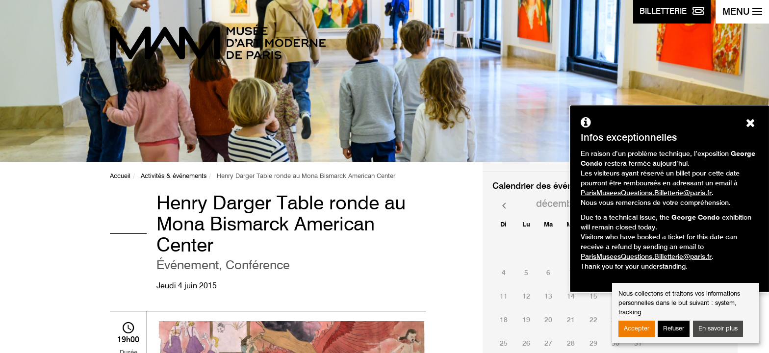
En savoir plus (718, 329)
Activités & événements (173, 176)
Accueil (120, 176)
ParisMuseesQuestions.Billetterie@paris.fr (646, 193)
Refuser (673, 329)
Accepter (636, 329)
